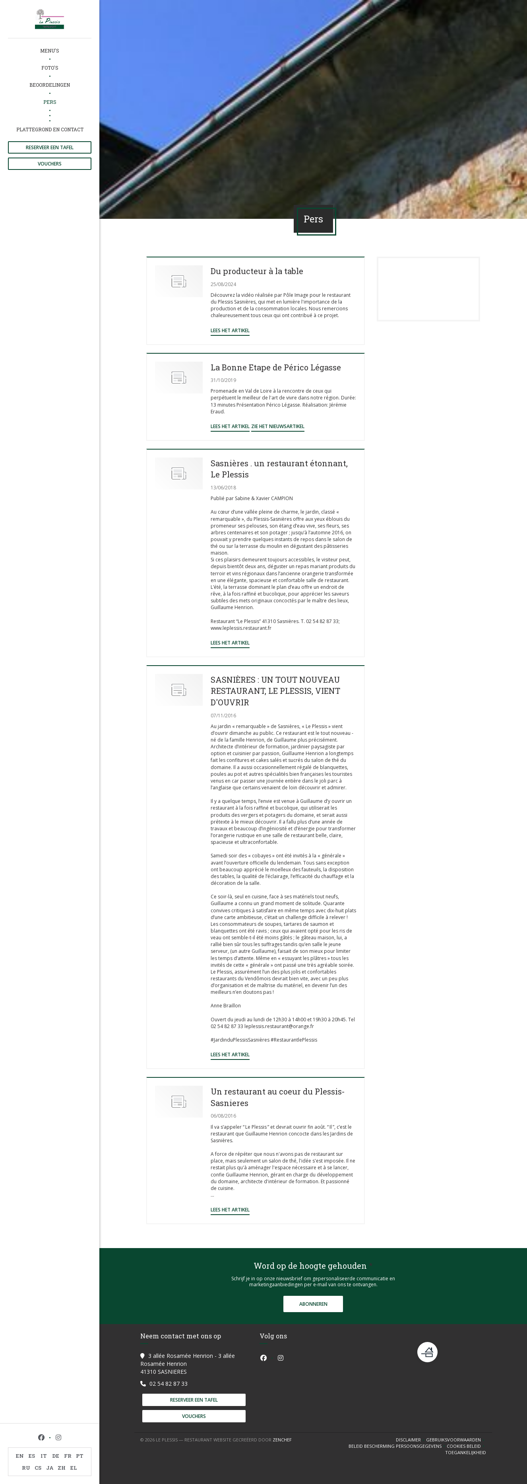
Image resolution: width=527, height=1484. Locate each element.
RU (26, 1467)
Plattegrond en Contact (49, 129)
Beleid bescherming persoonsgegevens (398, 1446)
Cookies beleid (466, 1446)
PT (79, 1455)
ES (32, 1455)
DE (55, 1455)
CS (38, 1467)
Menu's (49, 50)
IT (44, 1455)
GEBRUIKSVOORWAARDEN (456, 1440)
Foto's (49, 67)
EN (20, 1455)
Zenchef (282, 1440)
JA (50, 1467)
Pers (49, 102)
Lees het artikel (230, 330)
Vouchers (50, 163)
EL (73, 1467)
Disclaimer (411, 1440)
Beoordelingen (49, 85)
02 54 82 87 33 (168, 1383)
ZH (62, 1467)
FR (68, 1455)
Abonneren (313, 1304)
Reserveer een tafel (50, 147)
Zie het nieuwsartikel (277, 426)
